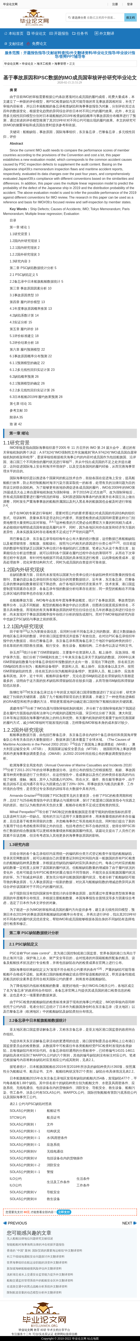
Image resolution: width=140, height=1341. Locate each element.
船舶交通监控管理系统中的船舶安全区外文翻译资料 (40, 1280)
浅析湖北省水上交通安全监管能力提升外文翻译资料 (40, 1274)
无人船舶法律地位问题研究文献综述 (30, 1238)
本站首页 (14, 33)
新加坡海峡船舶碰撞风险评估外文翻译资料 (34, 1268)
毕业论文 (36, 33)
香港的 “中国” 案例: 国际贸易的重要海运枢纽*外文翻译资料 (44, 1250)
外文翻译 (104, 33)
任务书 (80, 33)
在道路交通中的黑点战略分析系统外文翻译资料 (37, 1286)
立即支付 (64, 1212)
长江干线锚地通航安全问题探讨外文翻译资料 (36, 1256)
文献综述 (14, 44)
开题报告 (59, 33)
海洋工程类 (44, 63)
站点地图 (93, 1338)
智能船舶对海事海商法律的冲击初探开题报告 (36, 1244)
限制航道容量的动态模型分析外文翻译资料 (34, 1292)
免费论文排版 (37, 45)
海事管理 (60, 63)
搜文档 (130, 17)
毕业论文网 (11, 63)
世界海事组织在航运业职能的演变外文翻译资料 (37, 1262)
